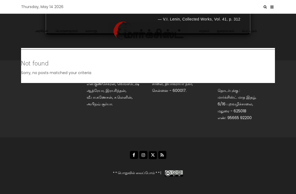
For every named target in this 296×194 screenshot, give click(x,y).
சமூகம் (204, 31)
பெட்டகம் (249, 31)
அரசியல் (41, 31)
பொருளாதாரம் (67, 31)
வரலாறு (91, 31)
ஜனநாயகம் (225, 31)
